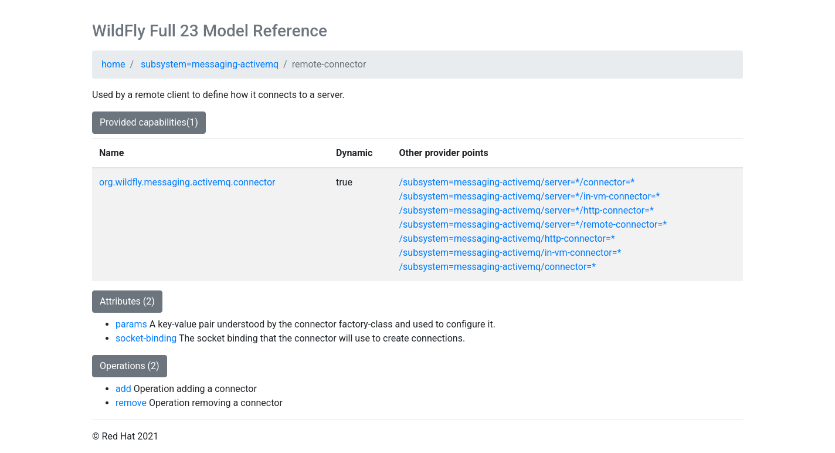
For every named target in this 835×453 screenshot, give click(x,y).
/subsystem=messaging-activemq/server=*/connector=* (517, 182)
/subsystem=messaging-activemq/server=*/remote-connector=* (533, 224)
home (113, 64)
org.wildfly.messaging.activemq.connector (187, 182)
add (123, 388)
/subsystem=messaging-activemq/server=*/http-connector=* (526, 210)
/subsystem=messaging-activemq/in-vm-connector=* (510, 252)
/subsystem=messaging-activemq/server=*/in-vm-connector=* (529, 196)
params (131, 324)
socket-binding (146, 338)
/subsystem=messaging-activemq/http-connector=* (507, 238)
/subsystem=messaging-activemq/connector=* (497, 266)
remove (131, 402)
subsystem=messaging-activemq (210, 64)
